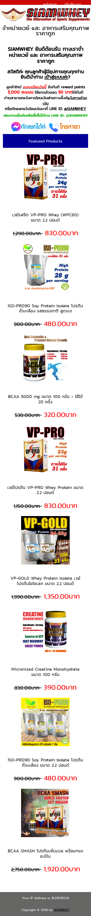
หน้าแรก (50, 4)
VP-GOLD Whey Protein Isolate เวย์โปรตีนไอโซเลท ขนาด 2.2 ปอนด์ (45, 581)
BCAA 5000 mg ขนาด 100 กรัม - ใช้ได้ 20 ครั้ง (45, 399)
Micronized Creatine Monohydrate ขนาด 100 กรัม (45, 672)
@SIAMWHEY (75, 109)
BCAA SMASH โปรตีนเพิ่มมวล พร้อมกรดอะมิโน (45, 853)
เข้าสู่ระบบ (73, 4)
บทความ (42, 11)
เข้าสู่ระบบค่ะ (56, 77)
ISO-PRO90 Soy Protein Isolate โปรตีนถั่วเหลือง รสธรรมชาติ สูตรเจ (45, 308)
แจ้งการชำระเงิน (67, 17)
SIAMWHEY (62, 910)
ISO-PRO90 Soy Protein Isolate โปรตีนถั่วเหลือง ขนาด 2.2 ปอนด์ (45, 762)
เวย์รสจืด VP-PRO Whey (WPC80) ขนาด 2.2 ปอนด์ (45, 217)
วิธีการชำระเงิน (69, 11)
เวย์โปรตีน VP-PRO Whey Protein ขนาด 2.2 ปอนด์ (45, 490)
